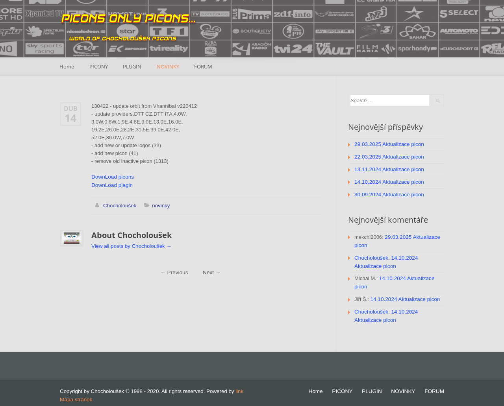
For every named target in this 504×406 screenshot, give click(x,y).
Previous (174, 271)
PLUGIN (133, 66)
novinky (160, 205)
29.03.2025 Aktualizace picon (387, 144)
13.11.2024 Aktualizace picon (387, 169)
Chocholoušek (119, 205)
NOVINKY (170, 66)
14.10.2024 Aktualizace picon (387, 181)
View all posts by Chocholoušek (130, 245)
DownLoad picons (111, 177)
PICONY (99, 66)
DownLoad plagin (111, 185)
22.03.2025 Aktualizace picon (387, 156)
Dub (71, 108)
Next (211, 271)
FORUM (206, 66)
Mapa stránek (75, 394)
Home (67, 66)
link (239, 386)
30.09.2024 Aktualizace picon (387, 193)
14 (70, 117)
